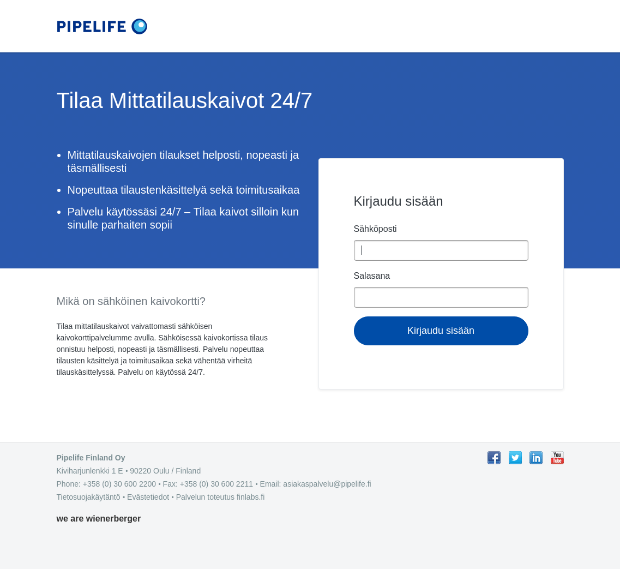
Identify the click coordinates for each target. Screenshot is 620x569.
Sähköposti (375, 228)
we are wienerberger (99, 518)
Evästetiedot (148, 497)
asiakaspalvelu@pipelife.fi (327, 484)
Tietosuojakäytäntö (89, 497)
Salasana (372, 275)
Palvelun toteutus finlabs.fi (220, 497)
